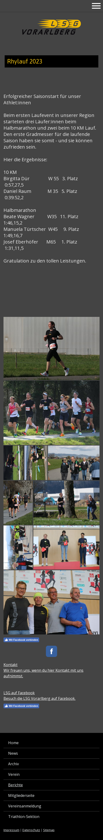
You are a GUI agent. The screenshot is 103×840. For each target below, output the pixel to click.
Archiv (13, 763)
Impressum (11, 830)
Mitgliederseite (21, 795)
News (13, 753)
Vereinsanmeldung (24, 806)
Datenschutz (31, 830)
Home (13, 742)
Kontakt (10, 664)
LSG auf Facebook (19, 692)
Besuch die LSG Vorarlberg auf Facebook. (39, 698)
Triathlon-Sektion (23, 816)
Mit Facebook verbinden (21, 640)
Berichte (15, 785)
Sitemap (49, 830)
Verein (14, 774)
